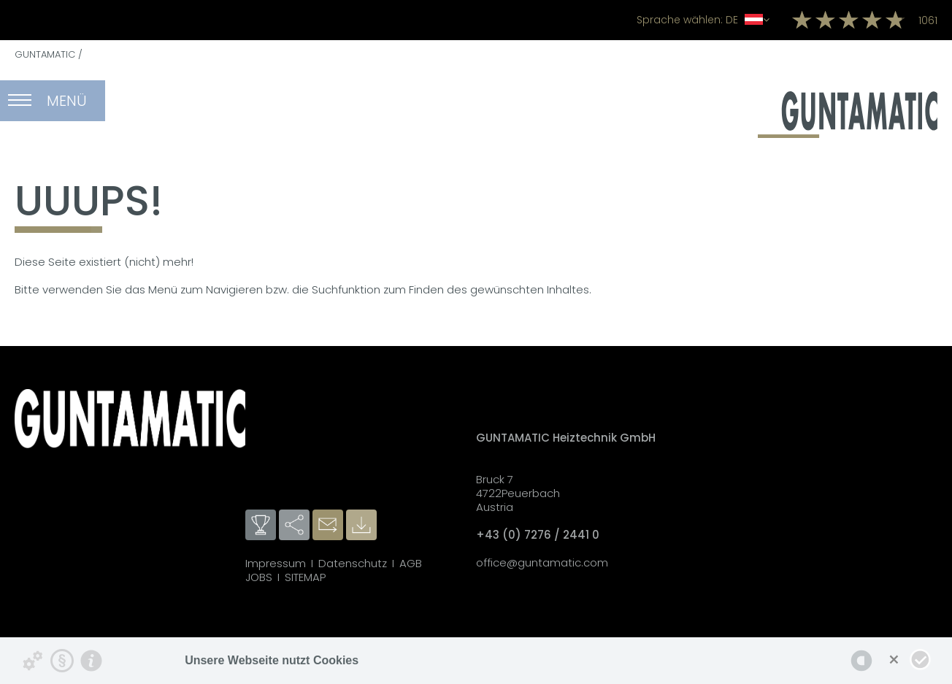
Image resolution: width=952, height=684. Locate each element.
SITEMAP (305, 577)
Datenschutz (352, 563)
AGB (410, 563)
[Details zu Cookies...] (33, 660)
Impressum (275, 563)
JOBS (258, 577)
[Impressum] (91, 660)
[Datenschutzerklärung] (62, 660)
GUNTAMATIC (45, 54)
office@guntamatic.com (542, 562)
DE (703, 19)
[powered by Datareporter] (861, 660)
